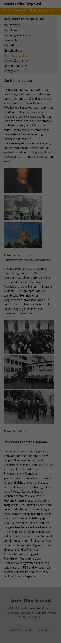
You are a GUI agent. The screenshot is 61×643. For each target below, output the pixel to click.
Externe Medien (43, 71)
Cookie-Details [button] (17, 112)
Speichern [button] (31, 92)
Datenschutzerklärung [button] (32, 112)
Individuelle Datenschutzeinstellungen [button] (30, 103)
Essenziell (13, 71)
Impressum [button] (45, 112)
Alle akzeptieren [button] (30, 83)
